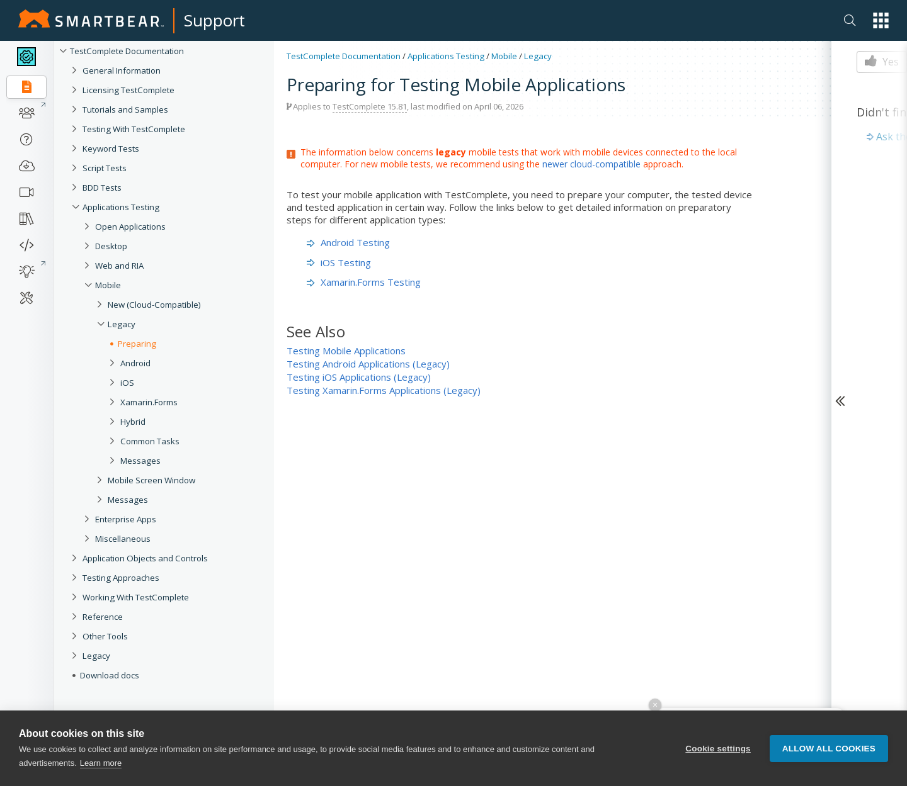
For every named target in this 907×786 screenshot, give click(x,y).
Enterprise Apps (125, 519)
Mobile (108, 285)
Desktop (111, 246)
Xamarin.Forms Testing (364, 282)
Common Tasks (150, 441)
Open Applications (130, 226)
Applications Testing (121, 207)
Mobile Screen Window (151, 480)
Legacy (121, 324)
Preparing (137, 343)
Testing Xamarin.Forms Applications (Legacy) (384, 390)
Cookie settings (718, 748)
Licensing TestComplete (128, 90)
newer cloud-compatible (591, 164)
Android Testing (348, 242)
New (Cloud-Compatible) (154, 304)
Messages (140, 460)
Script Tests (105, 168)
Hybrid (132, 421)
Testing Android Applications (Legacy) (368, 363)
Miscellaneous (123, 538)
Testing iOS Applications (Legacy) (359, 377)
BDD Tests (102, 187)
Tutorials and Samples (125, 109)
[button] (881, 20)
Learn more (101, 763)
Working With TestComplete (136, 597)
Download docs (109, 675)
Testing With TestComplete (134, 129)
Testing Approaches (121, 577)
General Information (122, 70)
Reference (103, 616)
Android (135, 363)
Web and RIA (119, 265)
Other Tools (105, 636)
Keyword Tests (111, 148)
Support (214, 20)
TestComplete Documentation (127, 51)
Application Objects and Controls (145, 558)
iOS (127, 382)
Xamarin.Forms (149, 402)
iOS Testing (339, 262)
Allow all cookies (829, 748)
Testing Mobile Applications (346, 350)
